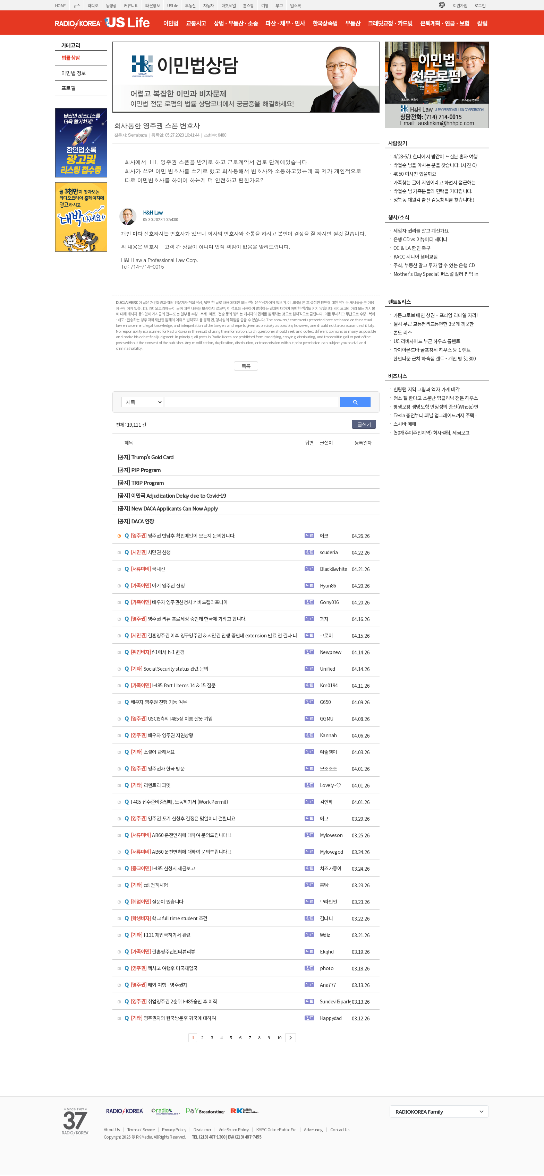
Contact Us (339, 1129)
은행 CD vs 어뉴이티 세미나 (420, 239)
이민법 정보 (73, 73)
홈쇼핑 (248, 5)
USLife (172, 5)
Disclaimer (202, 1129)
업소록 (295, 5)
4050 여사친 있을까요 (414, 173)
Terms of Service (140, 1129)
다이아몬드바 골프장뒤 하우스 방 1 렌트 (432, 349)
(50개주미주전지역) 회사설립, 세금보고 (431, 432)
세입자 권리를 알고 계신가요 (421, 230)
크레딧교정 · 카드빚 (390, 23)
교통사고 (196, 23)
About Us (111, 1129)
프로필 (68, 88)
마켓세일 (228, 5)
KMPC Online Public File (276, 1129)
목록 (246, 366)
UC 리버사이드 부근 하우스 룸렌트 (426, 341)
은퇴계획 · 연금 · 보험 (444, 23)
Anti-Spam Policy (233, 1129)
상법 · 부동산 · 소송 (236, 23)
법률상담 (70, 57)
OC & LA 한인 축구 (411, 247)
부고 (279, 5)
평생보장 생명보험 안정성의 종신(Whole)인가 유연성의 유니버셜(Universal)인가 (435, 410)
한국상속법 (325, 23)
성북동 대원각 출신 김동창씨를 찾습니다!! (433, 199)
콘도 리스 (402, 332)
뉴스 (76, 5)
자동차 (208, 5)
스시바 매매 (404, 423)
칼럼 (482, 23)
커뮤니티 (131, 5)
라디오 (92, 5)
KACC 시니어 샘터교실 (415, 256)
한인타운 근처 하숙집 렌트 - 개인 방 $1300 (434, 358)
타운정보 (152, 5)
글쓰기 (364, 424)
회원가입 (460, 5)
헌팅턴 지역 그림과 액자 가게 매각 (426, 389)
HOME (60, 5)
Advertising (313, 1129)
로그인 (480, 5)
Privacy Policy (174, 1129)
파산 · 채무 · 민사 (285, 23)
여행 (265, 5)
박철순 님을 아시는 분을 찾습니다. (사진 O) (435, 165)
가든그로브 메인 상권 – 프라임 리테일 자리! (435, 315)
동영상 (111, 5)
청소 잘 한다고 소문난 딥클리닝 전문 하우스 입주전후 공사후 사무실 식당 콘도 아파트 (435, 401)
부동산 (190, 5)
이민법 (170, 23)
